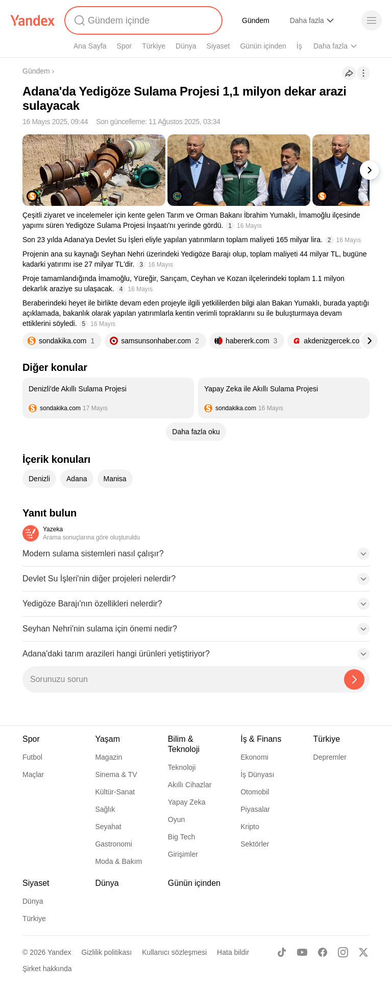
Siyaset (218, 46)
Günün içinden (263, 46)
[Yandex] (32, 20)
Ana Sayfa (90, 46)
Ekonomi (254, 757)
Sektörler (254, 844)
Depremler (330, 757)
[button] (196, 557)
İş (299, 46)
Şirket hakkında (47, 969)
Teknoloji (181, 767)
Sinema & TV (116, 774)
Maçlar (33, 774)
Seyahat (108, 827)
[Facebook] (322, 952)
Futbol (32, 757)
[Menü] (371, 20)
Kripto (249, 827)
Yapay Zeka (187, 802)
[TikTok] (282, 952)
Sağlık (105, 809)
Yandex (59, 952)
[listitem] (108, 398)
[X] (363, 952)
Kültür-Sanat (115, 792)
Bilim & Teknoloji (184, 744)
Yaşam (107, 739)
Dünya (186, 46)
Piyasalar (255, 809)
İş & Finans (260, 739)
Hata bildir (233, 952)
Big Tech (181, 837)
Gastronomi (113, 844)
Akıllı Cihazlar (190, 785)
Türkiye (153, 46)
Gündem (256, 20)
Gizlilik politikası (106, 952)
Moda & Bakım (118, 861)
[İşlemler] (363, 73)
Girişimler (183, 854)
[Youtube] (302, 952)
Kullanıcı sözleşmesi (174, 952)
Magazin (108, 757)
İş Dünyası (257, 774)
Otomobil (254, 792)
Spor (124, 46)
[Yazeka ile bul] (354, 679)
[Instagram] (343, 952)
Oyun (176, 819)
